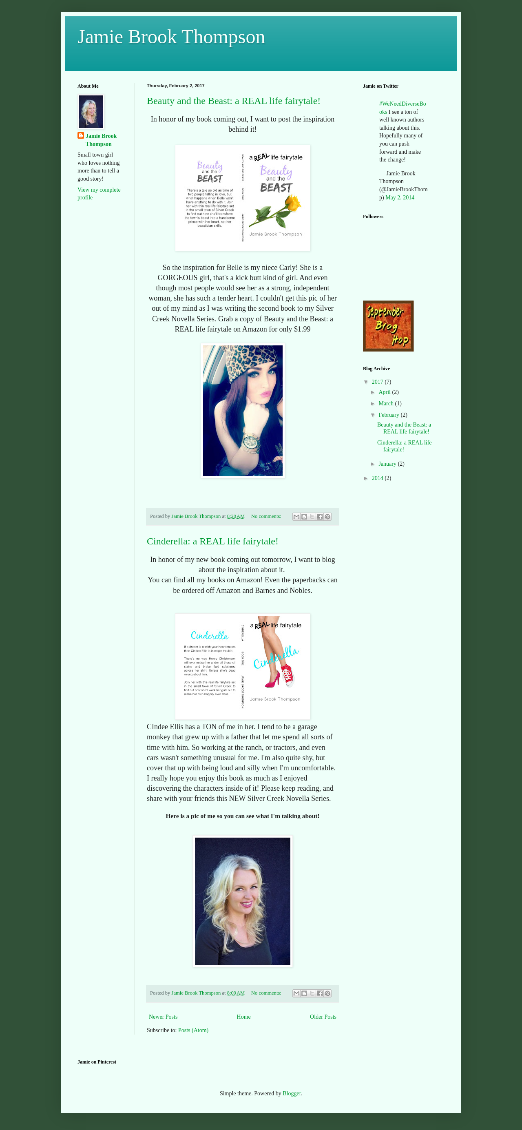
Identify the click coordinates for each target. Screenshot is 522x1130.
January (388, 464)
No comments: (267, 516)
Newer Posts (163, 1017)
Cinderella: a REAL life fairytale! (213, 541)
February (389, 415)
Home (244, 1017)
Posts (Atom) (193, 1030)
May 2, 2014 (399, 198)
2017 (378, 382)
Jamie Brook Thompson (171, 36)
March (386, 403)
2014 (378, 478)
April (385, 392)
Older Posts (323, 1017)
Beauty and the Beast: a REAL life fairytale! (234, 100)
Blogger (292, 1093)
